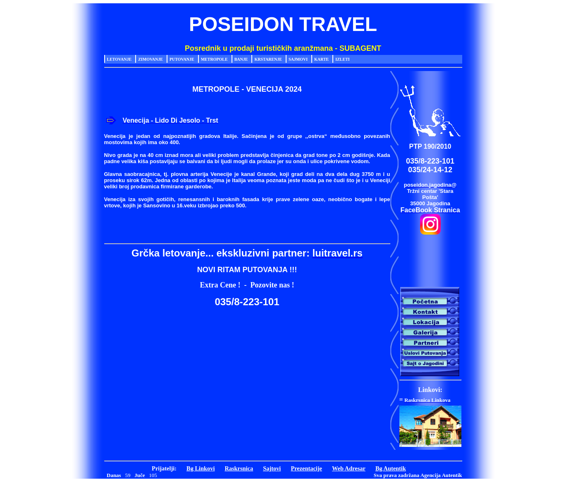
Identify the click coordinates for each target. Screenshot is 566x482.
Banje (241, 59)
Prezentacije (306, 468)
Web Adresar (348, 468)
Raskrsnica (238, 468)
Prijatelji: (164, 468)
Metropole (214, 59)
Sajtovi (272, 468)
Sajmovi (298, 59)
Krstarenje (268, 59)
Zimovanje (150, 59)
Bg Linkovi (200, 468)
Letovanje (119, 59)
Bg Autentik (390, 468)
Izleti (342, 59)
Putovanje (182, 59)
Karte (321, 59)
